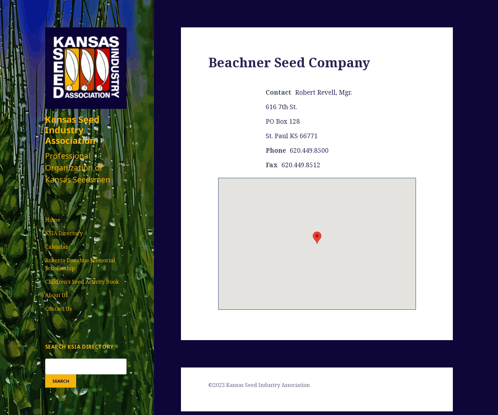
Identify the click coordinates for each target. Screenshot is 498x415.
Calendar (56, 246)
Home (52, 219)
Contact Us (58, 308)
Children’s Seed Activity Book (82, 281)
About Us (56, 295)
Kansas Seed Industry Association (72, 129)
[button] (317, 238)
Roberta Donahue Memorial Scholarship (80, 264)
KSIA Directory (64, 233)
